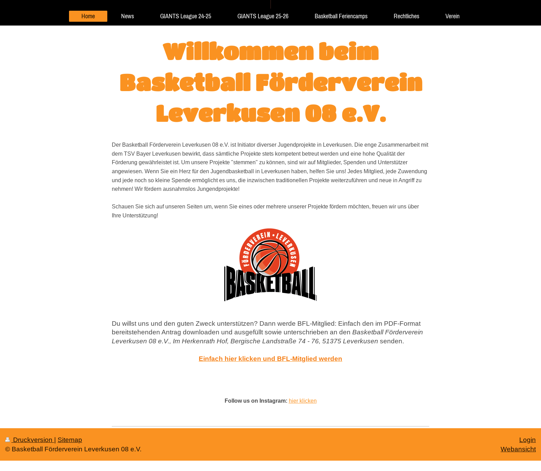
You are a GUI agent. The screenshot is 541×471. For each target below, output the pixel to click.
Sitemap (70, 439)
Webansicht (518, 449)
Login (527, 439)
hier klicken (303, 401)
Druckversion (29, 439)
